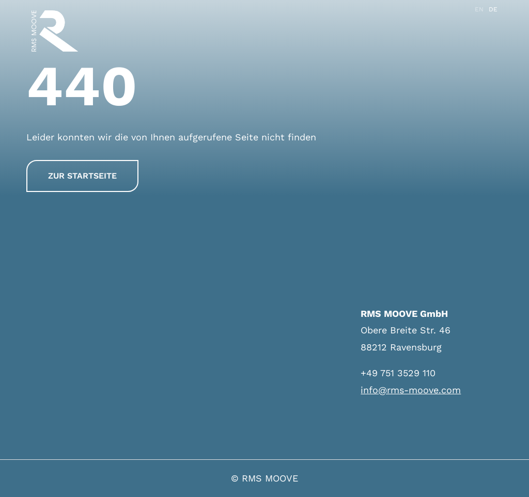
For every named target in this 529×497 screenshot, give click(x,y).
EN (479, 9)
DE (493, 9)
